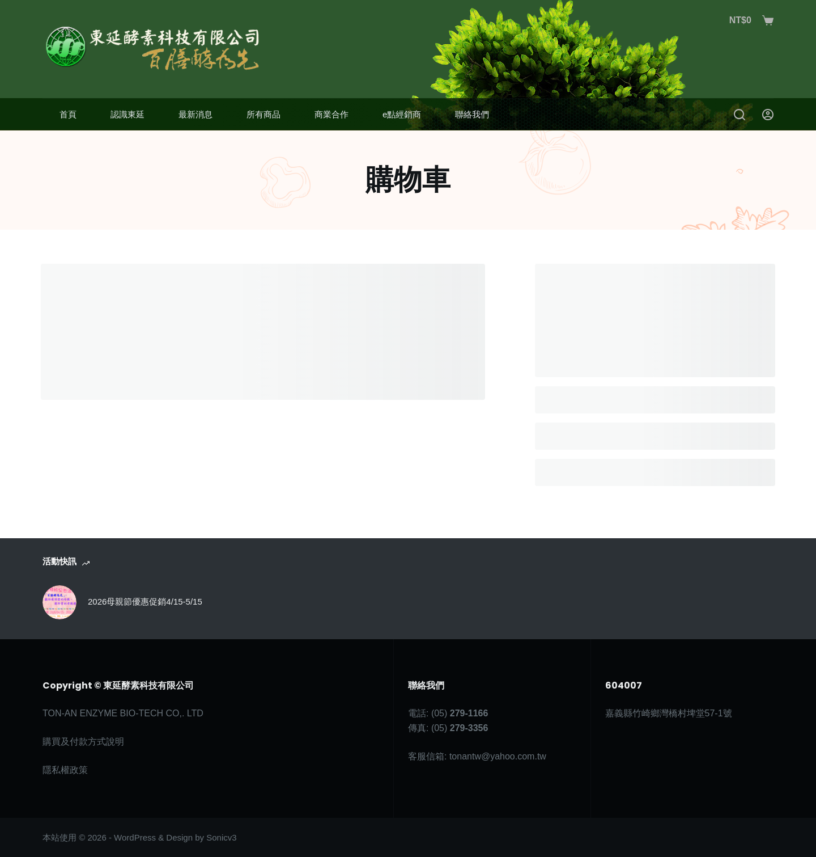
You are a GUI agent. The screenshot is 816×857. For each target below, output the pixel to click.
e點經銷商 (401, 114)
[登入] (768, 114)
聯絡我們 (472, 114)
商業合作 (331, 114)
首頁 (68, 114)
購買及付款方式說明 (83, 741)
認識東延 (127, 114)
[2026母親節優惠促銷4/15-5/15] (59, 602)
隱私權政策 (65, 770)
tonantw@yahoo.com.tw (497, 756)
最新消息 (195, 114)
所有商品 (263, 114)
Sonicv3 (221, 837)
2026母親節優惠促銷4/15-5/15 (145, 601)
